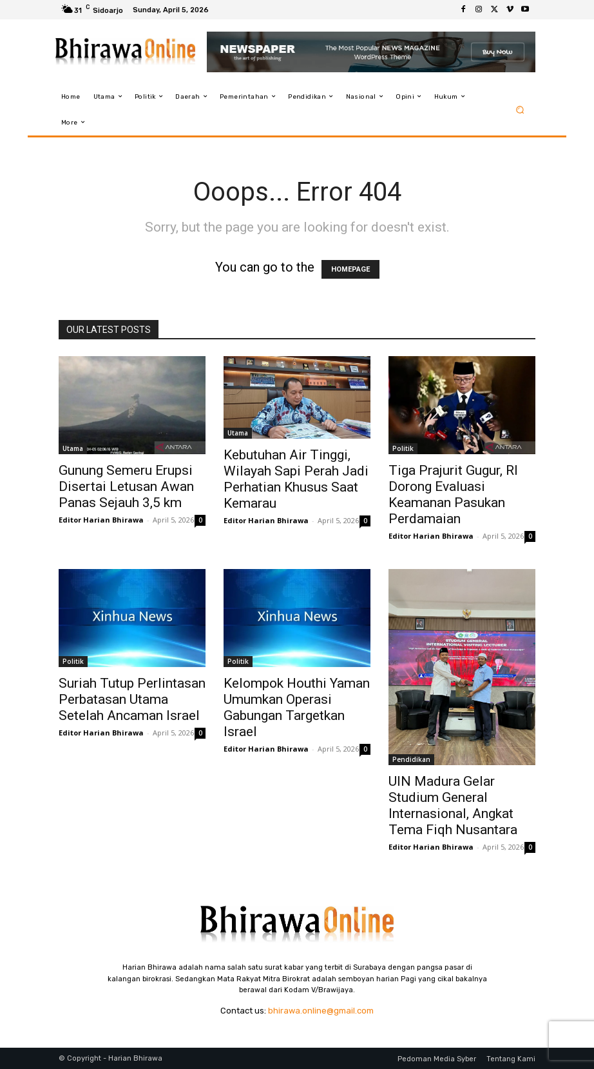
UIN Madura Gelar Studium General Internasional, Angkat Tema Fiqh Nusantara (452, 805)
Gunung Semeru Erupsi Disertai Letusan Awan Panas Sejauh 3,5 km (126, 486)
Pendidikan (411, 759)
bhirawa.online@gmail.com (321, 1010)
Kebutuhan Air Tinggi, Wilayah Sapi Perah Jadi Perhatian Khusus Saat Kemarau (296, 479)
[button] (520, 109)
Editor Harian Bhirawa (101, 520)
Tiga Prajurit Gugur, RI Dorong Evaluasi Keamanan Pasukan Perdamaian (453, 494)
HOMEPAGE (350, 269)
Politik (403, 448)
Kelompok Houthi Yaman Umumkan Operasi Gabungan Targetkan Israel (297, 707)
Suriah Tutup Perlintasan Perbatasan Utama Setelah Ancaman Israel (132, 699)
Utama (72, 448)
